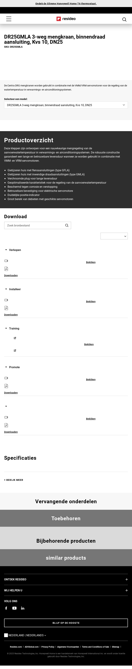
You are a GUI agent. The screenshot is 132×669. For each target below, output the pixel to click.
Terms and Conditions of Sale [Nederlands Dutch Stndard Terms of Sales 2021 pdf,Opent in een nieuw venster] (95, 646)
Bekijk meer (14, 479)
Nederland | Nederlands (32, 635)
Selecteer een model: (16, 99)
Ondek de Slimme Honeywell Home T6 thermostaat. (66, 3)
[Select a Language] (114, 236)
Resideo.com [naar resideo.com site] (16, 646)
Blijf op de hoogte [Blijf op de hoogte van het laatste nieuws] (66, 622)
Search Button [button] (124, 19)
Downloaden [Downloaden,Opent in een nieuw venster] (11, 275)
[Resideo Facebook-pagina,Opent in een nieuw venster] (6, 608)
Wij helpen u (18, 590)
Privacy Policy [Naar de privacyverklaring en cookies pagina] (47, 646)
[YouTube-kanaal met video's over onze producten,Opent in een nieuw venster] (14, 608)
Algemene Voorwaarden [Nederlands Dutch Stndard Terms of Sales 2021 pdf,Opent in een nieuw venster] (68, 646)
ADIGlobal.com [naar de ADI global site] (31, 646)
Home (66, 19)
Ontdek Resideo (20, 579)
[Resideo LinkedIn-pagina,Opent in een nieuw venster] (23, 608)
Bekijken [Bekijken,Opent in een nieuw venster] (91, 262)
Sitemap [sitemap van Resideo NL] (115, 646)
